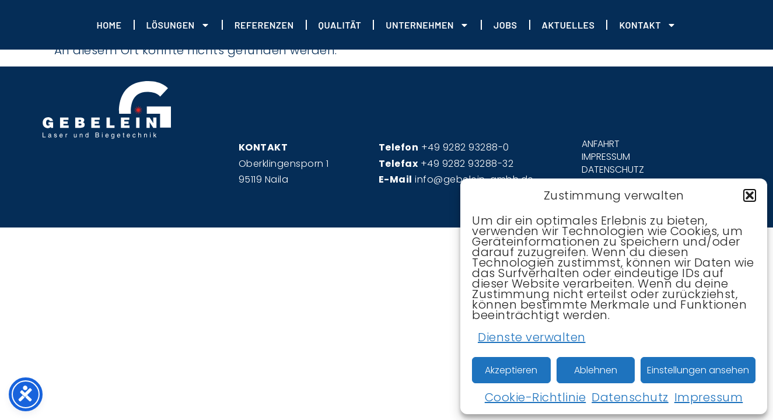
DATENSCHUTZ (613, 169)
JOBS (505, 24)
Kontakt (647, 25)
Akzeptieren (511, 370)
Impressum (708, 397)
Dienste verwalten (532, 337)
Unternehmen (427, 25)
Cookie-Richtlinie (535, 397)
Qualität (340, 24)
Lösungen (178, 25)
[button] (749, 195)
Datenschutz (630, 397)
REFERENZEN (264, 24)
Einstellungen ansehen (698, 370)
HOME (108, 24)
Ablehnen (595, 370)
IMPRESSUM (606, 157)
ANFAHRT (601, 144)
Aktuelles (568, 24)
